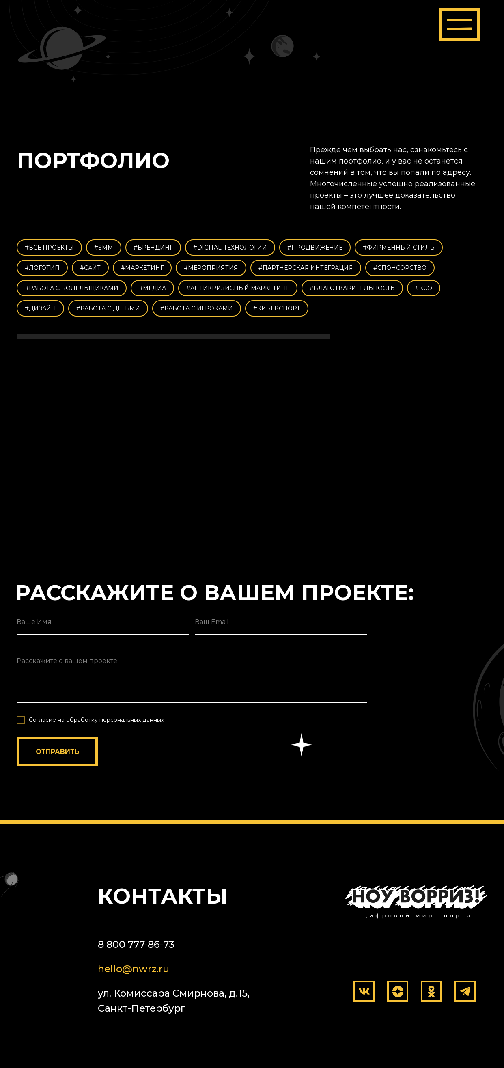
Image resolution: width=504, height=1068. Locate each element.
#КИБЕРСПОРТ (276, 308)
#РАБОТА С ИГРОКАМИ (196, 308)
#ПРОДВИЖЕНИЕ (314, 247)
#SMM (103, 247)
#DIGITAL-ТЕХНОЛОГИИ (230, 247)
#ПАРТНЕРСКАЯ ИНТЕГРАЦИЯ (305, 267)
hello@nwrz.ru (133, 969)
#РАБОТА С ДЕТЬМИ (108, 308)
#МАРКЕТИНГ (142, 267)
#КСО (423, 288)
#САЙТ (90, 267)
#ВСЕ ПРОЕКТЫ (49, 247)
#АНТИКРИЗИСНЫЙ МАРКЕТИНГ (237, 288)
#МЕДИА (152, 288)
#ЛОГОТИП (42, 267)
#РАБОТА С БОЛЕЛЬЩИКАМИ (71, 288)
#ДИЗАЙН (40, 308)
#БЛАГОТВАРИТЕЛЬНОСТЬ (352, 288)
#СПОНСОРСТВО (399, 267)
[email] (281, 622)
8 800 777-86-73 (136, 944)
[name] (103, 622)
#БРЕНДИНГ (153, 247)
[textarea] (192, 675)
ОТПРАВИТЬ (57, 752)
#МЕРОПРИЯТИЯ (211, 267)
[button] (459, 24)
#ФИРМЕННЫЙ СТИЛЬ (399, 247)
